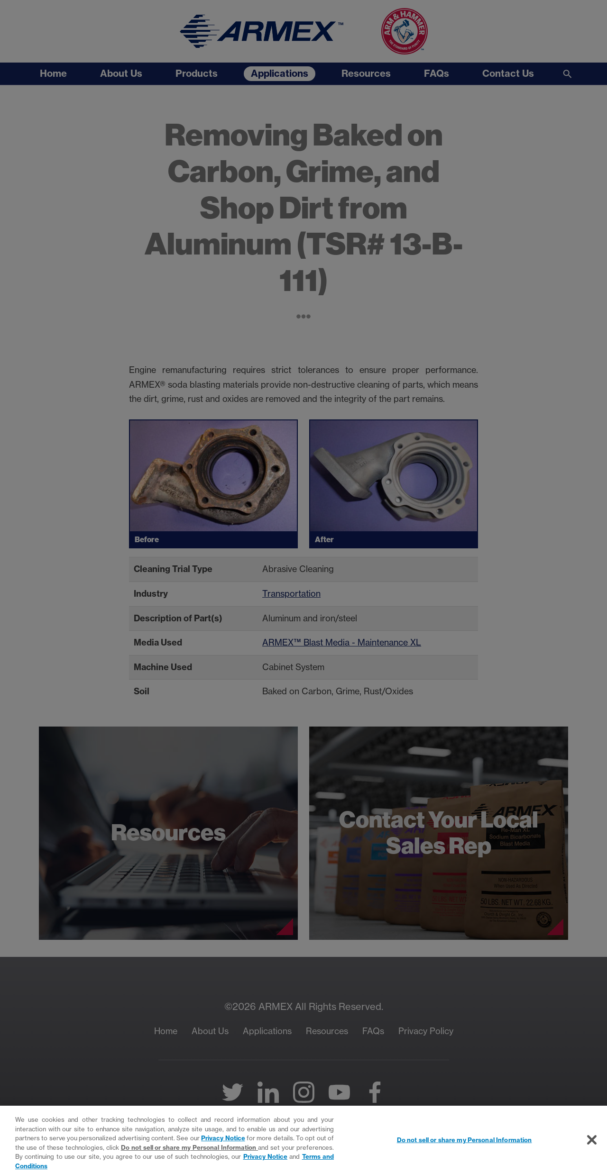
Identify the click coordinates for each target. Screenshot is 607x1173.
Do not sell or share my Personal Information (189, 1151)
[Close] (591, 1143)
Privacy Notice (223, 1142)
